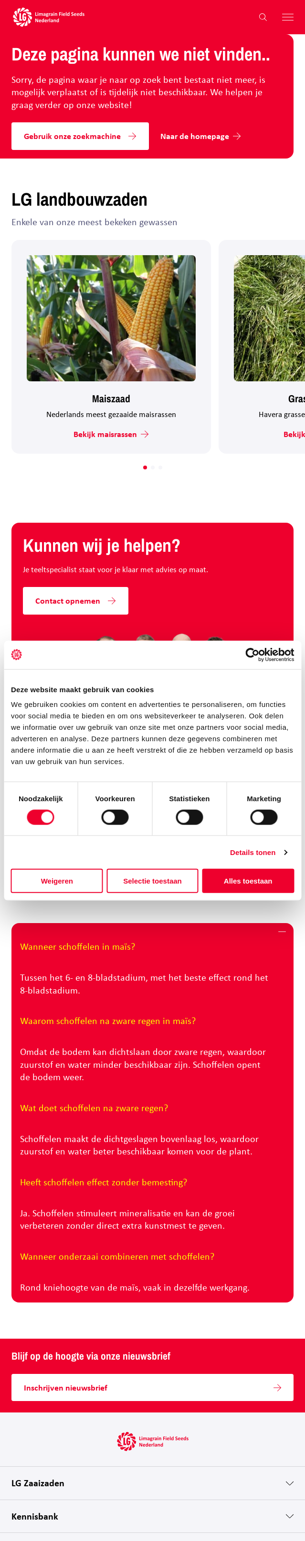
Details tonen (252, 852)
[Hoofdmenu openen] (284, 17)
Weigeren (57, 881)
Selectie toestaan (152, 881)
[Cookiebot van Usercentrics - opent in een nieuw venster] (252, 654)
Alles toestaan (248, 881)
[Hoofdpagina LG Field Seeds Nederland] (48, 17)
